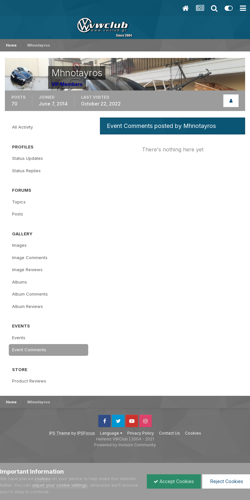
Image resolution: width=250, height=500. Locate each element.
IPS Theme (59, 433)
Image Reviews (27, 269)
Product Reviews (29, 380)
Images (19, 245)
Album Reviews (27, 306)
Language (111, 433)
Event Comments (29, 349)
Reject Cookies (226, 481)
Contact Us (169, 433)
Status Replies (26, 170)
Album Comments (30, 294)
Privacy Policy (140, 433)
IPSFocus (86, 433)
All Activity (22, 127)
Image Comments (30, 257)
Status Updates (27, 158)
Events (18, 337)
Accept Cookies (174, 481)
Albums (19, 282)
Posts (17, 213)
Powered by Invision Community (125, 444)
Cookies (193, 433)
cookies (42, 478)
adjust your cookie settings (59, 485)
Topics (19, 201)
